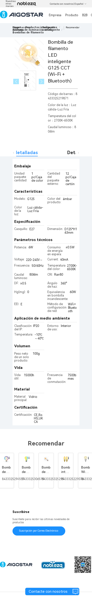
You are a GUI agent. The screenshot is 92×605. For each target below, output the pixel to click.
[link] (28, 32)
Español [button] (81, 4)
